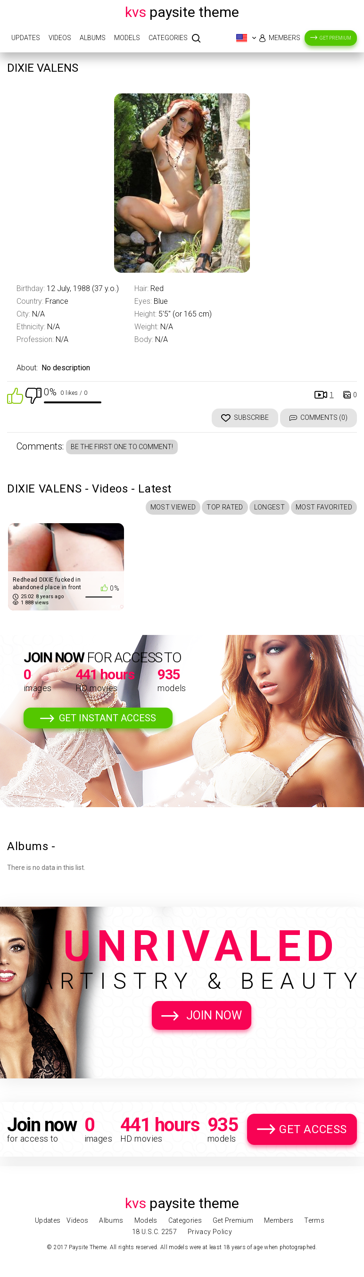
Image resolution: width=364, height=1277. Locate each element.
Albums (93, 38)
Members (284, 38)
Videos (60, 38)
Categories (168, 38)
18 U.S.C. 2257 (154, 1231)
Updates (25, 38)
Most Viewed (173, 507)
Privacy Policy (210, 1231)
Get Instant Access (107, 718)
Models (127, 38)
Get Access (313, 1129)
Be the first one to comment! (122, 447)
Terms (314, 1220)
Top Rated (225, 507)
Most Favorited (324, 507)
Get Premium (335, 38)
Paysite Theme (182, 12)
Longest (269, 507)
